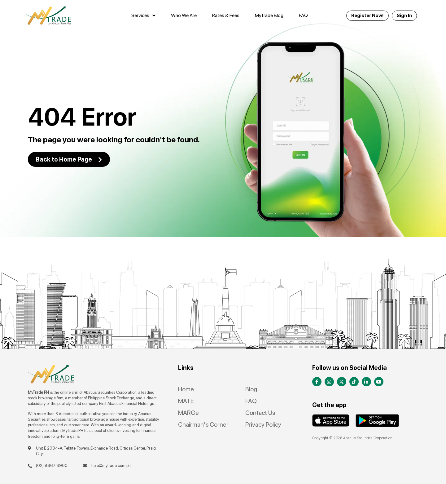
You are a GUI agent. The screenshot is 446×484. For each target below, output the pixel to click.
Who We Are (184, 15)
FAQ (303, 15)
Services (143, 15)
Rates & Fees (225, 15)
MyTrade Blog (269, 15)
